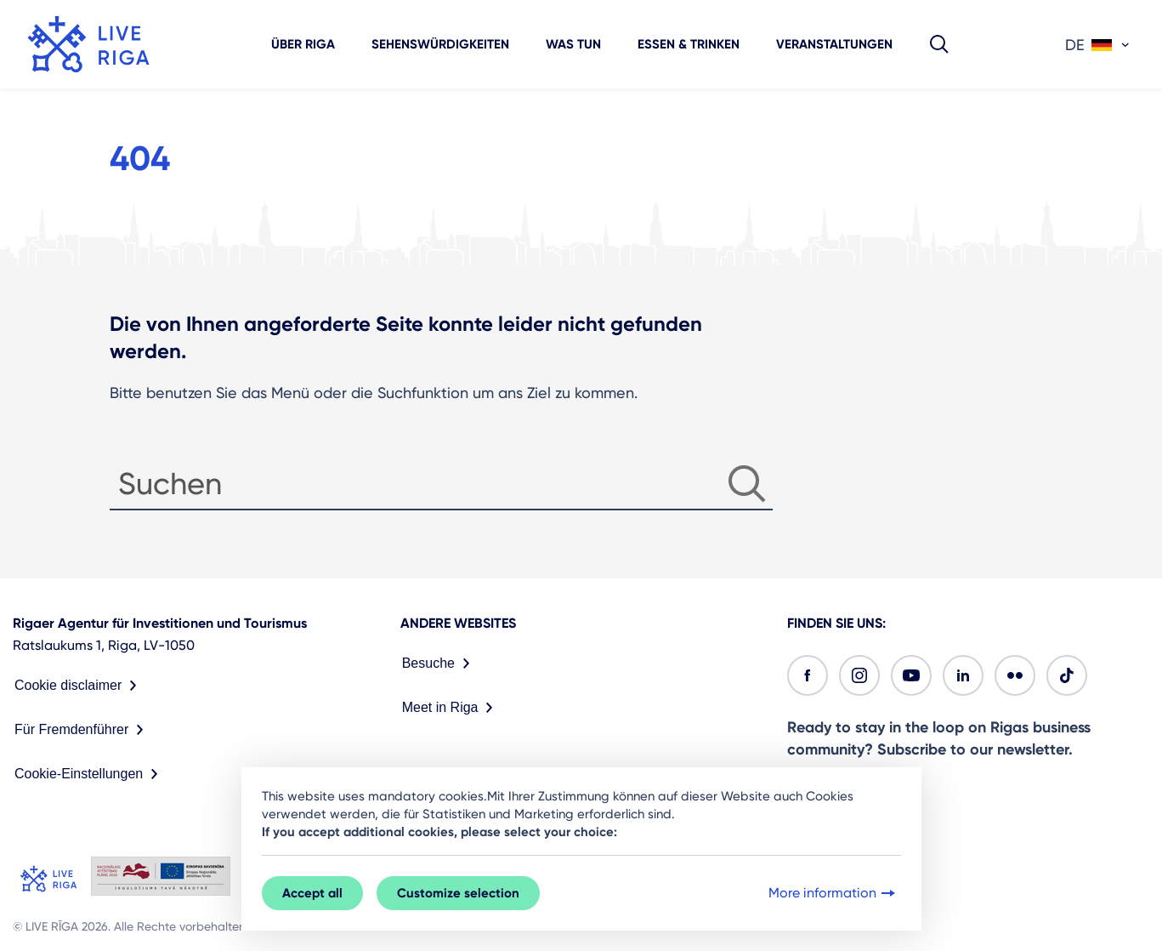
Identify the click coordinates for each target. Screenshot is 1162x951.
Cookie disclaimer (79, 685)
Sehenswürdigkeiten (440, 44)
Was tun (573, 44)
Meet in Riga (451, 708)
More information (833, 893)
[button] (939, 44)
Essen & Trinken (689, 44)
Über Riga (303, 44)
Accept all (312, 893)
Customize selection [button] (458, 893)
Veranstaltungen (834, 44)
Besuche (439, 663)
